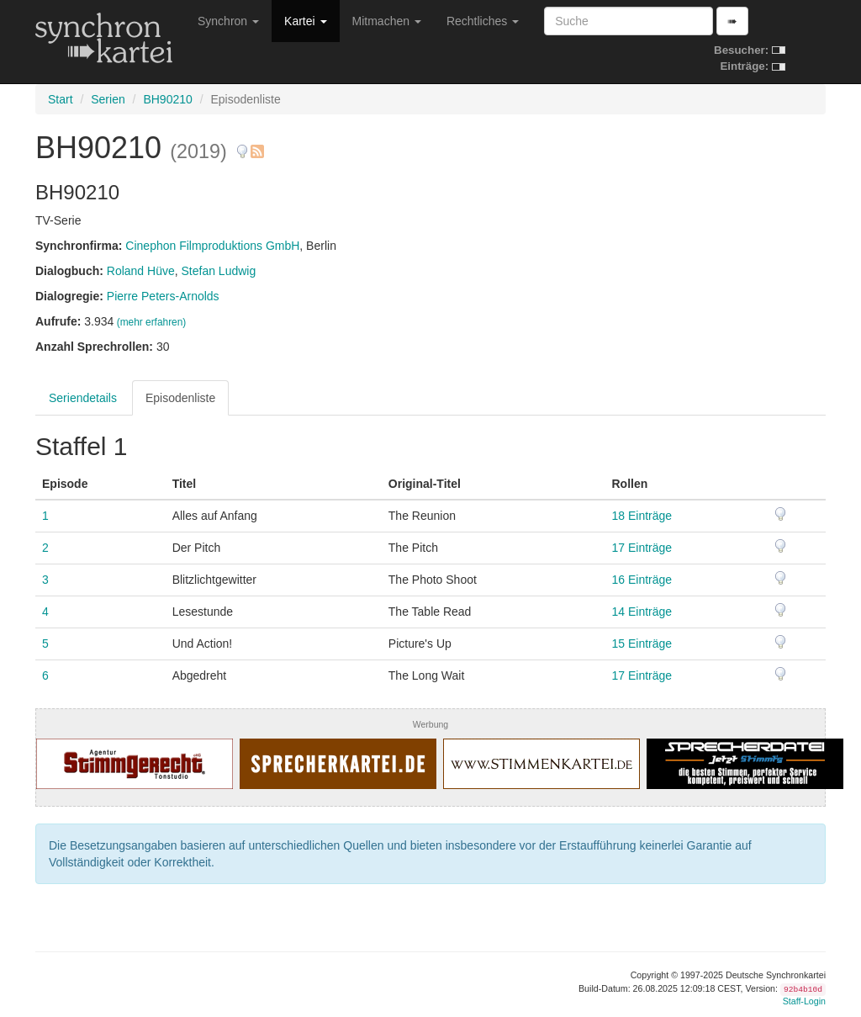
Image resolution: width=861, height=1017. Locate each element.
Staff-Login (804, 1001)
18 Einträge (642, 515)
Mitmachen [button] (386, 21)
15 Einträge (642, 643)
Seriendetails (83, 398)
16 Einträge (642, 579)
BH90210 (167, 99)
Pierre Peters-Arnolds (163, 296)
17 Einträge (642, 547)
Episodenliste (180, 398)
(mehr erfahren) (152, 322)
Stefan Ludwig (219, 271)
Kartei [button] (305, 21)
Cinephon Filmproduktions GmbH (212, 245)
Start (60, 99)
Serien (107, 99)
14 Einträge (642, 611)
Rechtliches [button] (482, 21)
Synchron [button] (228, 21)
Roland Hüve (141, 271)
